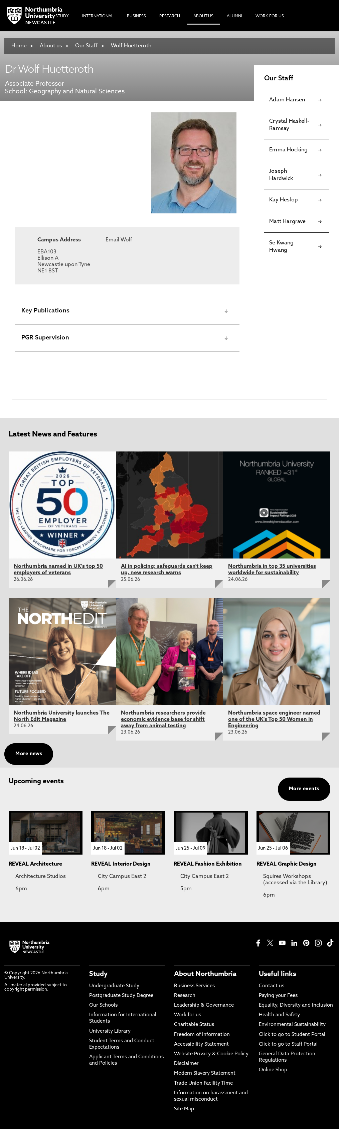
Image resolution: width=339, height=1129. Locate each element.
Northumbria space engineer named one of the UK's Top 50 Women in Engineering (274, 720)
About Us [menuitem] (203, 16)
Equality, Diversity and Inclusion (296, 1005)
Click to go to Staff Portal (288, 1044)
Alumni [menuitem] (234, 16)
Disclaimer (186, 1063)
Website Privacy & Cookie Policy (211, 1054)
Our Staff (86, 46)
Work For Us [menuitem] (270, 16)
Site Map (184, 1109)
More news (28, 754)
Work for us (187, 1015)
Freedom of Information (202, 1034)
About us (51, 46)
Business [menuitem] (136, 16)
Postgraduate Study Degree (121, 995)
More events (304, 789)
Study (98, 974)
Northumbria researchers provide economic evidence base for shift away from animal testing (163, 720)
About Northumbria (205, 974)
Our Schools (103, 1005)
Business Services (194, 986)
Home (19, 46)
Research (184, 995)
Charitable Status (194, 1024)
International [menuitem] (98, 16)
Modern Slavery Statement (204, 1073)
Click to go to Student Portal (292, 1034)
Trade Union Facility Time (203, 1083)
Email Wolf (119, 240)
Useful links (277, 974)
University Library (110, 1031)
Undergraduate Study (114, 986)
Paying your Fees (278, 995)
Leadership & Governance (204, 1005)
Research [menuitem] (169, 16)
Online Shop (273, 1070)
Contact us (271, 986)
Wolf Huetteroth (131, 46)
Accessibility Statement (201, 1044)
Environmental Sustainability (292, 1024)
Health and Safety (279, 1015)
